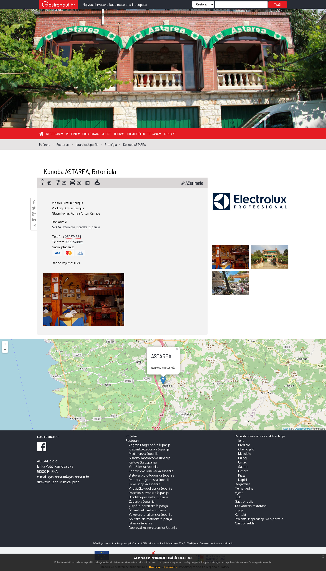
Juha (241, 440)
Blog (118, 134)
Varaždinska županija (143, 467)
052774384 (73, 236)
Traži (277, 4)
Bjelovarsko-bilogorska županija (151, 475)
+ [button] (5, 344)
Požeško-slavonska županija (149, 493)
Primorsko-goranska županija (149, 480)
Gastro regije (244, 501)
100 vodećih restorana (143, 134)
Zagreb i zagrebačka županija (150, 445)
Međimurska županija (143, 453)
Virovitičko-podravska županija (150, 488)
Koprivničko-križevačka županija (151, 471)
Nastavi (154, 567)
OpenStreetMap (303, 428)
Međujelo (244, 453)
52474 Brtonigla (63, 227)
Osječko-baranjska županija (148, 506)
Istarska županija (88, 227)
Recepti (73, 134)
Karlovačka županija (143, 462)
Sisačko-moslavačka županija (149, 458)
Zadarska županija (142, 501)
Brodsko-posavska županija (148, 497)
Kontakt (170, 134)
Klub (238, 497)
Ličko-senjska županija (144, 484)
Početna (132, 436)
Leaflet (287, 428)
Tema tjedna (244, 488)
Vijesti (106, 134)
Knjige (239, 510)
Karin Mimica (61, 482)
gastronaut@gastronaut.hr (68, 477)
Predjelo (244, 445)
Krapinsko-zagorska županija (149, 449)
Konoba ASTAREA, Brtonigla (79, 171)
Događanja (90, 134)
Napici (242, 480)
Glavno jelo (246, 449)
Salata (243, 467)
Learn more (170, 567)
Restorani (54, 134)
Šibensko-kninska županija (147, 510)
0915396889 (74, 242)
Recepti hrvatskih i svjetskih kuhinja (260, 436)
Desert (243, 471)
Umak (242, 462)
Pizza (242, 475)
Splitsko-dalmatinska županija (150, 519)
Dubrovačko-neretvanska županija (153, 527)
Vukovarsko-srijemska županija (150, 514)
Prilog (242, 458)
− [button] (5, 350)
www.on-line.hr (224, 543)
